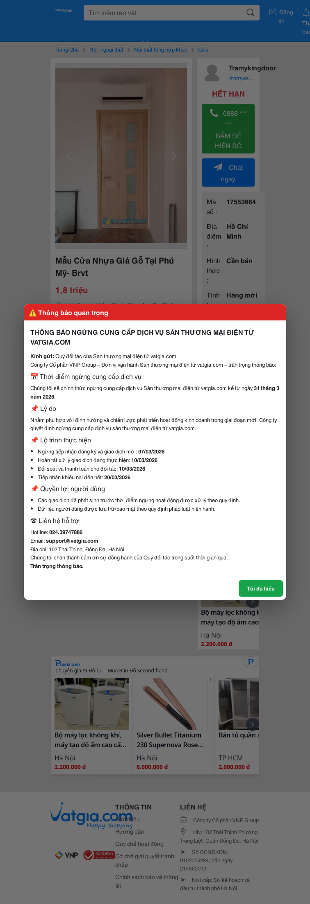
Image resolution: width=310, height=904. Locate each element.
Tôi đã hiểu (261, 588)
